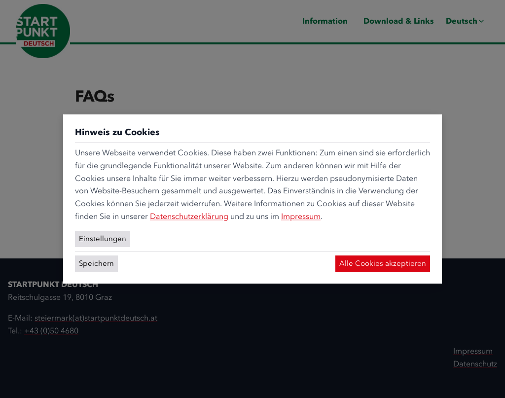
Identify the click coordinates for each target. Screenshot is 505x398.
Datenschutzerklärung (189, 216)
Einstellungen (102, 238)
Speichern (96, 263)
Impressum (301, 216)
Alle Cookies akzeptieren (382, 263)
